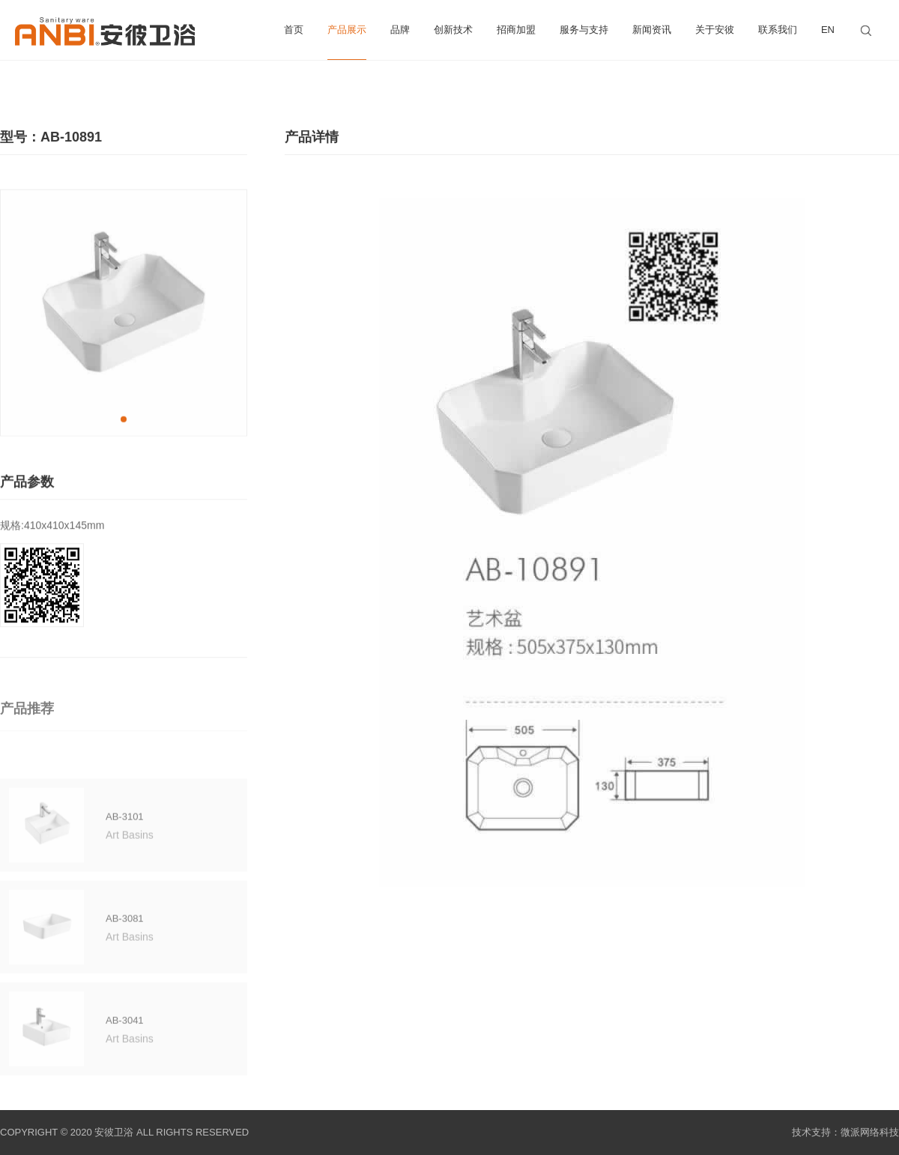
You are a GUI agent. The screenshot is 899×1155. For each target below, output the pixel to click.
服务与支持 (584, 29)
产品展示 (346, 42)
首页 (293, 29)
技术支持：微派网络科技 (845, 1132)
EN (828, 29)
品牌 (400, 29)
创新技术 (453, 29)
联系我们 (777, 29)
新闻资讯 (651, 29)
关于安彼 (714, 29)
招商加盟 (516, 29)
